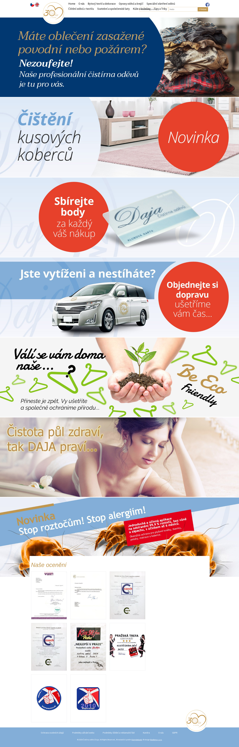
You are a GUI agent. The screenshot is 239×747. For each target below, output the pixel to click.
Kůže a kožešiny (142, 9)
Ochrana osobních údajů (52, 732)
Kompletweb (137, 739)
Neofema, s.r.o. (156, 739)
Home (71, 3)
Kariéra (146, 732)
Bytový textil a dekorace (102, 3)
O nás (81, 3)
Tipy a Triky (160, 9)
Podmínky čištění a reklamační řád (118, 732)
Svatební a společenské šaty (113, 9)
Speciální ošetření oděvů (160, 3)
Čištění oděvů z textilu (81, 9)
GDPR (174, 732)
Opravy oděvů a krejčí (131, 3)
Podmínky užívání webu (83, 732)
